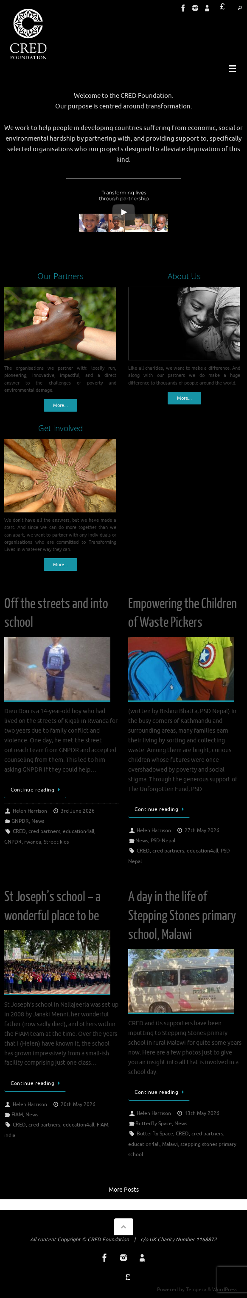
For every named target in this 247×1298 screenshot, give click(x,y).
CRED (19, 831)
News (37, 821)
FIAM (17, 1114)
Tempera (196, 1289)
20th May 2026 (78, 1104)
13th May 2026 (202, 1113)
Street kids (56, 842)
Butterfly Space (153, 1123)
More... (60, 405)
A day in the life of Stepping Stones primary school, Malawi (182, 915)
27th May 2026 (202, 830)
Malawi (170, 1144)
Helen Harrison (30, 811)
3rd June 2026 (78, 811)
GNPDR (20, 821)
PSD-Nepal (163, 840)
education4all (78, 831)
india (9, 1135)
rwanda (32, 842)
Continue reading (37, 789)
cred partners (44, 831)
